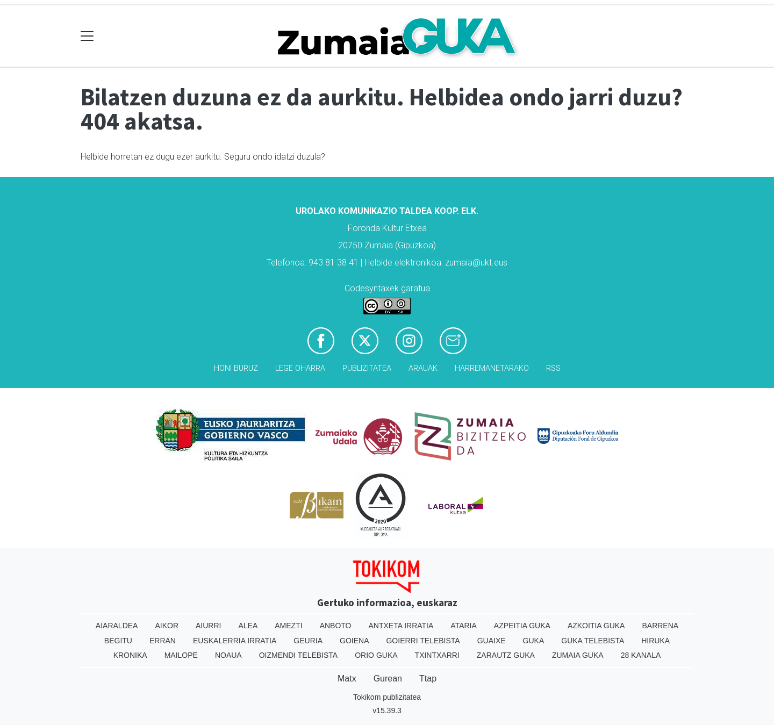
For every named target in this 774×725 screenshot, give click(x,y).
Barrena (660, 625)
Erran (162, 640)
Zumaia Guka (578, 655)
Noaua (228, 655)
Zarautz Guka (506, 655)
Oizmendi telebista (298, 655)
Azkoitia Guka (596, 625)
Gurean (388, 678)
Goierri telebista (423, 640)
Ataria (463, 625)
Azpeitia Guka (522, 625)
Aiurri (208, 625)
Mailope (181, 655)
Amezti (288, 625)
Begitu (118, 640)
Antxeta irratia (401, 625)
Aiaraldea (117, 625)
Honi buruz (236, 368)
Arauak (423, 368)
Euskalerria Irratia (234, 640)
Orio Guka (376, 655)
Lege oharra (300, 368)
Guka (533, 640)
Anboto (336, 625)
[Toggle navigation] (87, 36)
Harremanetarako (492, 368)
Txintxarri (437, 655)
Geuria (307, 640)
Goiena (354, 640)
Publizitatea (366, 368)
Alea (247, 625)
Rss (553, 368)
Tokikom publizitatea (387, 697)
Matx (347, 678)
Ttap (427, 678)
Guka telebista (592, 640)
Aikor (166, 625)
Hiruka (655, 640)
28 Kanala (641, 655)
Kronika (130, 655)
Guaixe (491, 640)
